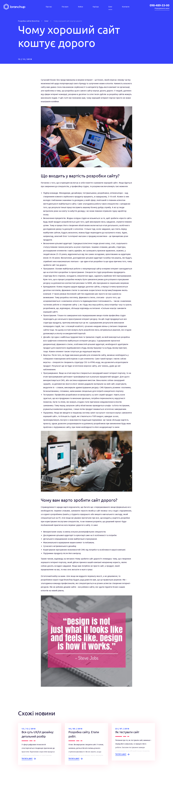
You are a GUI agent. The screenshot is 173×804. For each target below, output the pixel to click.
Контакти (125, 7)
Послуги (65, 7)
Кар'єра (96, 7)
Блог (110, 7)
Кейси (80, 7)
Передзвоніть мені (162, 8)
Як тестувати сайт (127, 732)
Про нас (49, 7)
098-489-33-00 (159, 5)
